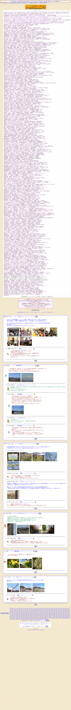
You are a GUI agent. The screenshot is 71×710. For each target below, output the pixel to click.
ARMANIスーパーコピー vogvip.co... (23, 13)
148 (63, 612)
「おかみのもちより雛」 (8, 110)
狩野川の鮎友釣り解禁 (8, 211)
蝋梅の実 (27, 266)
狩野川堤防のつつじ (7, 214)
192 (45, 614)
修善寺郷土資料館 (15, 170)
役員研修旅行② (38, 34)
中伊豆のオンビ (6, 175)
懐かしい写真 (19, 46)
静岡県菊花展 (18, 239)
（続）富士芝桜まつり (8, 151)
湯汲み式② (32, 101)
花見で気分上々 (12, 157)
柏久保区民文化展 (13, 130)
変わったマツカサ (37, 171)
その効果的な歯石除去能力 (51, 15)
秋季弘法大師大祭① (15, 195)
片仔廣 (19, 26)
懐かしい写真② (13, 46)
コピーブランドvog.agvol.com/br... (23, 21)
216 (40, 615)
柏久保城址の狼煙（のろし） (21, 124)
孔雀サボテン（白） (50, 206)
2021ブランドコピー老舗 (56, 19)
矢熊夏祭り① (22, 256)
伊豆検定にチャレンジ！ (32, 197)
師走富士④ (6, 177)
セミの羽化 (6, 91)
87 (49, 610)
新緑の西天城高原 (40, 153)
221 (51, 615)
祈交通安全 (36, 118)
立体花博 (29, 128)
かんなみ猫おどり (7, 144)
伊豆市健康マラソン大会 (16, 173)
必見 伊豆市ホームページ (36, 55)
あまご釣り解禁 (18, 280)
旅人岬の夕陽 (11, 275)
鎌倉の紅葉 (36, 74)
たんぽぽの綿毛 (13, 245)
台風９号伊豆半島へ (41, 250)
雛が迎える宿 (6, 65)
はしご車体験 (6, 236)
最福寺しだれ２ (33, 57)
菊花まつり (30, 78)
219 (47, 615)
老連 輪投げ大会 (15, 37)
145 (56, 612)
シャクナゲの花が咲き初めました (35, 279)
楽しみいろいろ (17, 192)
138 (40, 612)
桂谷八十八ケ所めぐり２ (36, 35)
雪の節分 (29, 228)
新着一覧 (50, 296)
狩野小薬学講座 (40, 77)
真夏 (10, 254)
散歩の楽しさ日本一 (15, 160)
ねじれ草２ (27, 261)
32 (68, 608)
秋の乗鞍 (9, 127)
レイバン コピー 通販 (7, 23)
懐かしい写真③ (6, 46)
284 (17, 619)
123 (65, 611)
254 (68, 617)
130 (21, 612)
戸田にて (38, 186)
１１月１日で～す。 (7, 37)
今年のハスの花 (16, 52)
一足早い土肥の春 (23, 170)
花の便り (38, 27)
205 (14, 615)
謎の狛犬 (44, 98)
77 (30, 610)
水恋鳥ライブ (6, 45)
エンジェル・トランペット (35, 191)
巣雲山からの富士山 (36, 268)
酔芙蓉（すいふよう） (8, 87)
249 (56, 617)
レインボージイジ (21, 384)
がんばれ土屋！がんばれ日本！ (14, 200)
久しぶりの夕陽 (12, 246)
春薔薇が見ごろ (32, 266)
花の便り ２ (30, 27)
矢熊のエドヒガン (7, 220)
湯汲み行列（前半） (21, 270)
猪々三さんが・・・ (27, 86)
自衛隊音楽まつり (28, 122)
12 (31, 608)
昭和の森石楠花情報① (31, 218)
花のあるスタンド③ (7, 256)
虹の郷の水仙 (24, 173)
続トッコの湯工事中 (7, 160)
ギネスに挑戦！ (40, 236)
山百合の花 (38, 140)
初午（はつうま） (27, 111)
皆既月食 (20, 30)
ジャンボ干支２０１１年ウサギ (9, 73)
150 (68, 612)
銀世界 (37, 110)
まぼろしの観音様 (7, 114)
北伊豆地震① (14, 254)
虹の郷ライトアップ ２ (8, 182)
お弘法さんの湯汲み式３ (16, 215)
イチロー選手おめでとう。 (8, 132)
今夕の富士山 (22, 249)
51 (42, 609)
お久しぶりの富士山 (28, 200)
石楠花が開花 (18, 107)
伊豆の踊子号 (27, 243)
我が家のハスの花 (32, 142)
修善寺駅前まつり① (35, 45)
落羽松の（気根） (34, 194)
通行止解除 (45, 201)
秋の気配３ (38, 192)
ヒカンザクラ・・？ (7, 164)
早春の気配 (33, 226)
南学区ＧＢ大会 (13, 191)
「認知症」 (26, 278)
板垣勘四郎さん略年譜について (25, 267)
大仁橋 (5, 178)
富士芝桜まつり (6, 152)
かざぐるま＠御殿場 (24, 127)
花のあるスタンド (37, 257)
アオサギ (40, 180)
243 (42, 617)
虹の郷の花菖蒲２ (32, 206)
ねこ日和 (5, 267)
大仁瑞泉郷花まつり (14, 101)
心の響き (24, 103)
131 (24, 612)
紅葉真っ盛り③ (35, 234)
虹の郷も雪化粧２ (7, 228)
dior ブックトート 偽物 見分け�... (10, 21)
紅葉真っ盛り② (6, 235)
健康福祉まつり (6, 247)
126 (12, 612)
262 (26, 618)
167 (47, 613)
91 (56, 610)
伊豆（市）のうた (15, 123)
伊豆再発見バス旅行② (41, 33)
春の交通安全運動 (41, 217)
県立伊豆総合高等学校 (23, 118)
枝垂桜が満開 (26, 161)
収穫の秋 (21, 37)
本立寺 (8, 121)
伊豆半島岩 (27, 26)
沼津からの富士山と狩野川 (39, 262)
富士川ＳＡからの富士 (31, 72)
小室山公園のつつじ (15, 213)
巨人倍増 (5, 25)
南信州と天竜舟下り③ (8, 149)
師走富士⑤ (15, 176)
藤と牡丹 (5, 56)
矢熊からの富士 (11, 229)
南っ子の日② (25, 76)
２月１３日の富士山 (19, 64)
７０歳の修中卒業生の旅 (33, 211)
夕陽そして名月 (34, 247)
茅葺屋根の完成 (11, 286)
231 (14, 617)
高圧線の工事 (6, 192)
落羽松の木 (23, 287)
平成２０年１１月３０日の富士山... (26, 181)
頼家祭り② (29, 91)
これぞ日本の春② (7, 219)
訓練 (32, 201)
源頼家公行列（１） (19, 258)
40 (22, 609)
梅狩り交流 (6, 52)
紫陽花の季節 (50, 146)
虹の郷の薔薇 (22, 266)
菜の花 (26, 165)
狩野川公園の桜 (36, 274)
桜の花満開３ (6, 157)
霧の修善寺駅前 (10, 134)
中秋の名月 (6, 41)
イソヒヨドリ (25, 160)
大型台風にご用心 (28, 259)
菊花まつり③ (6, 186)
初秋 (36, 133)
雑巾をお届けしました (18, 163)
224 (58, 615)
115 (47, 611)
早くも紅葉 (45, 38)
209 (24, 615)
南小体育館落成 (6, 85)
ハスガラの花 (41, 258)
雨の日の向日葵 (13, 139)
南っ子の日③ (14, 76)
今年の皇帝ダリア (23, 52)
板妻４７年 (43, 154)
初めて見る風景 (25, 136)
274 (54, 618)
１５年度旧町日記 (56, 1)
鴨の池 (17, 140)
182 (21, 614)
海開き (5, 145)
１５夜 (5, 129)
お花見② (9, 159)
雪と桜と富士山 (6, 105)
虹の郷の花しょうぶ (44, 263)
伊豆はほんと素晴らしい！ (31, 238)
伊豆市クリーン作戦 (11, 32)
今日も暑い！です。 (17, 196)
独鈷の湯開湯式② (7, 141)
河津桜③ (36, 109)
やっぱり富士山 (6, 77)
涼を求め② (45, 87)
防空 (16, 142)
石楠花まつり (37, 101)
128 (17, 612)
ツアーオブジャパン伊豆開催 (48, 210)
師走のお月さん (21, 71)
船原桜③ (18, 157)
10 (27, 608)
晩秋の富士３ (11, 241)
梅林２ (31, 113)
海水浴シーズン (26, 258)
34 (11, 609)
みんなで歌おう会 (7, 31)
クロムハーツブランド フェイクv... (30, 16)
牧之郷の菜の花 (12, 107)
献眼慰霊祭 (14, 188)
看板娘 (36, 139)
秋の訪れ (5, 84)
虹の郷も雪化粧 (24, 229)
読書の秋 (26, 132)
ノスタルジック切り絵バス (8, 100)
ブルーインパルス (7, 81)
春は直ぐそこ (11, 117)
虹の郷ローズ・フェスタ (8, 209)
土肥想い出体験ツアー (17, 250)
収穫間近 (13, 214)
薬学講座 (45, 143)
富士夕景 (9, 267)
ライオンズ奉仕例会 (31, 32)
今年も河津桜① (13, 224)
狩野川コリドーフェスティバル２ (16, 247)
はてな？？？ (24, 164)
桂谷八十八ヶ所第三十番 (21, 105)
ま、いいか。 (11, 29)
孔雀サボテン (46, 95)
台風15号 (5, 40)
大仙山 (26, 120)
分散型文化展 (39, 238)
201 (65, 614)
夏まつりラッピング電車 (37, 138)
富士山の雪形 (11, 158)
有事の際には (42, 215)
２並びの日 (16, 110)
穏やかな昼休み (21, 244)
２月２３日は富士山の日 (39, 112)
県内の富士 (45, 68)
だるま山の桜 (12, 103)
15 (36, 608)
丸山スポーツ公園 (37, 115)
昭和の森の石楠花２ (25, 152)
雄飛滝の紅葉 (28, 75)
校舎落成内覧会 (32, 117)
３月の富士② (12, 222)
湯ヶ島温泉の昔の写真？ (44, 106)
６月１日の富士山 (43, 264)
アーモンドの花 (35, 162)
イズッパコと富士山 (32, 230)
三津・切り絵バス (25, 88)
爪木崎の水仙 (6, 294)
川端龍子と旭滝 (19, 186)
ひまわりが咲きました (23, 206)
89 (52, 610)
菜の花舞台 (29, 103)
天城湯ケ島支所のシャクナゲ (21, 274)
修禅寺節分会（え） (7, 170)
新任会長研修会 (11, 48)
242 (40, 617)
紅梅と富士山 (11, 68)
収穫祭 (47, 182)
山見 (4, 181)
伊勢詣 (33, 114)
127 (14, 612)
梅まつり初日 (12, 65)
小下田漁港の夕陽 (7, 240)
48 (37, 609)
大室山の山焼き (39, 284)
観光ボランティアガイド (8, 210)
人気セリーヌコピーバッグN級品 (9, 19)
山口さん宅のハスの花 (14, 50)
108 (31, 611)
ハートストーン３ (19, 269)
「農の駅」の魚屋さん (36, 103)
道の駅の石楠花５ (15, 267)
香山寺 (5, 121)
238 (31, 617)
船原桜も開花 (24, 59)
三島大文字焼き (13, 136)
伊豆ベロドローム (12, 41)
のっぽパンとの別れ (14, 257)
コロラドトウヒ (44, 146)
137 (38, 612)
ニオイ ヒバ (6, 271)
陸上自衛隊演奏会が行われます (26, 41)
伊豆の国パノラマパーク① (23, 54)
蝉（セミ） (41, 92)
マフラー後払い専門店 (43, 12)
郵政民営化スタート (39, 246)
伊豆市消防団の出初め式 (40, 114)
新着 (24, 2)
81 (38, 610)
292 (35, 619)
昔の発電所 (23, 143)
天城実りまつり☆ (43, 31)
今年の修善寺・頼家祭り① (36, 91)
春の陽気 (11, 289)
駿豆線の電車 (30, 47)
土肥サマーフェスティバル (17, 87)
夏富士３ (21, 195)
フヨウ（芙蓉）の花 (7, 140)
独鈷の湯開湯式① (14, 141)
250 (58, 617)
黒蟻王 (5, 26)
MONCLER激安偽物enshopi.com (26, 22)
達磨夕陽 (33, 110)
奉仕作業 (5, 48)
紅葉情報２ (26, 236)
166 (45, 613)
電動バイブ (9, 26)
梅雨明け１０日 (36, 200)
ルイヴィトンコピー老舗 (21, 19)
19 (44, 608)
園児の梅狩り (16, 209)
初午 (16, 65)
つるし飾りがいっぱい (23, 227)
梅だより (5, 229)
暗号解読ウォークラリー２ (30, 130)
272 (49, 618)
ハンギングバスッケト (8, 242)
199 (61, 614)
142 (49, 612)
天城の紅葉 (38, 122)
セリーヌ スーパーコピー (41, 16)
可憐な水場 (37, 215)
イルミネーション (19, 178)
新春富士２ (18, 174)
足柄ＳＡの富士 (6, 71)
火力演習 (33, 86)
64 (66, 609)
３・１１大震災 (26, 57)
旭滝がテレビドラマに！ (42, 213)
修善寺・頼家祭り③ (18, 201)
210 (26, 615)
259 (19, 618)
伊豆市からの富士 (21, 154)
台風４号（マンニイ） (20, 259)
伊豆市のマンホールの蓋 (25, 202)
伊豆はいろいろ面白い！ (8, 237)
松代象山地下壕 (23, 34)
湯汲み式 (33, 270)
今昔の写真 (20, 86)
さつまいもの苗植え (32, 149)
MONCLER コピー (33, 17)
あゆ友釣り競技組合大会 (16, 197)
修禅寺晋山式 (16, 38)
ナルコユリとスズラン (36, 267)
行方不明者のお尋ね (30, 95)
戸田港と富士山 (17, 229)
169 (52, 613)
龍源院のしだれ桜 (35, 160)
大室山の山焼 (28, 107)
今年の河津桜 (27, 284)
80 (36, 610)
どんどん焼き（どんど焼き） (14, 116)
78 (32, 610)
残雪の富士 (6, 53)
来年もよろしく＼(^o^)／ (25, 29)
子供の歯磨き (31, 14)
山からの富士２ (25, 279)
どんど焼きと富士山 (36, 28)
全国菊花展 (41, 1)
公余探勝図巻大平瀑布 (27, 186)
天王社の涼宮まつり (14, 144)
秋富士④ (41, 123)
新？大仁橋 (36, 283)
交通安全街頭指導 (7, 42)
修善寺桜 (37, 156)
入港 (39, 237)
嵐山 (21, 160)
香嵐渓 (51, 75)
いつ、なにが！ (14, 216)
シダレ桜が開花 (24, 220)
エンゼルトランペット (33, 236)
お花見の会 (14, 159)
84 (43, 610)
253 (65, 617)
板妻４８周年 (28, 102)
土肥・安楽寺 (32, 80)
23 (51, 608)
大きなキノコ (24, 197)
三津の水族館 (37, 90)
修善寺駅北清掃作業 (27, 37)
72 (21, 610)
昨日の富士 (25, 115)
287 (24, 619)
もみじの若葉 (10, 57)
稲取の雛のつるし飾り (8, 284)
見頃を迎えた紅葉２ (49, 33)
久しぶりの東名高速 (40, 57)
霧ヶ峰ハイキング (35, 92)
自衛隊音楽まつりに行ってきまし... (49, 34)
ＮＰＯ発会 (43, 90)
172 (58, 613)
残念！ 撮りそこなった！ (40, 173)
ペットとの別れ (15, 244)
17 (40, 608)
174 (63, 613)
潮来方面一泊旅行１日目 (8, 266)
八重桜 (23, 215)
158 (26, 613)
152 (12, 613)
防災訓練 (5, 43)
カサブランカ (17, 260)
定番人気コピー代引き (65, 12)
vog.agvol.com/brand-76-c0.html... (49, 13)
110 (35, 611)
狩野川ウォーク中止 (35, 241)
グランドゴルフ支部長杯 (17, 49)
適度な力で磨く (42, 14)
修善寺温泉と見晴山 (39, 184)
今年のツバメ (6, 265)
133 (28, 612)
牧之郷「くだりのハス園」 (19, 48)
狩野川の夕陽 (21, 132)
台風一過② (35, 79)
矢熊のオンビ (37, 174)
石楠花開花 (29, 221)
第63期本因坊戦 (42, 203)
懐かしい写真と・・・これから (45, 45)
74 (25, 610)
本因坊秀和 (40, 292)
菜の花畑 (26, 230)
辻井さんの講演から (42, 54)
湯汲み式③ (27, 101)
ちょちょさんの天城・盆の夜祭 (23, 194)
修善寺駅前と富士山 (19, 73)
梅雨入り (41, 208)
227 (65, 615)
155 (19, 613)
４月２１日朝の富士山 (17, 102)
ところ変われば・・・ (46, 181)
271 (47, 618)
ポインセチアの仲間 (41, 194)
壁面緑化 (34, 150)
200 (63, 614)
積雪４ (37, 226)
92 (58, 610)
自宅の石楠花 (31, 155)
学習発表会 (23, 225)
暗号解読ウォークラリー (8, 131)
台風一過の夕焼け (17, 134)
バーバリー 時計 (28, 23)
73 (23, 610)
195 (52, 614)
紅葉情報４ (19, 235)
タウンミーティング (15, 90)
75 (27, 610)
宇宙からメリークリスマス (23, 74)
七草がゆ (22, 294)
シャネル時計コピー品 (17, 17)
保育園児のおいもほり (33, 127)
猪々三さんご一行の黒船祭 (13, 148)
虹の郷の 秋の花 (19, 129)
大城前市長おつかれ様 (42, 209)
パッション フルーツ (24, 289)
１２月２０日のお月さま (11, 72)
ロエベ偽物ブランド (7, 20)
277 (61, 618)
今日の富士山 (13, 124)
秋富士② (13, 127)
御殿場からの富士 (28, 246)
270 (45, 618)
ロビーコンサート (22, 141)
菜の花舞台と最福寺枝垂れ (8, 273)
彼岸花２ (14, 40)
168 (49, 613)
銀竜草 (9, 207)
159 (28, 613)
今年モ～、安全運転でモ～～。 (16, 175)
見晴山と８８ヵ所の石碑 (20, 184)
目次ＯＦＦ (44, 296)
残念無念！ (6, 218)
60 (59, 609)
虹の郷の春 (6, 156)
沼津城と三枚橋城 (44, 164)
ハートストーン (20, 278)
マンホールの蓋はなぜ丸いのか (9, 202)
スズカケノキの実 (43, 46)
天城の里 (37, 151)
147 (61, 612)
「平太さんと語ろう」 (19, 94)
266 (35, 618)
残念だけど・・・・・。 (16, 164)
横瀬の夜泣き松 (31, 195)
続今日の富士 (23, 237)
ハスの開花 (42, 200)
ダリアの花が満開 (35, 203)
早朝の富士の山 (20, 56)
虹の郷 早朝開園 (36, 205)
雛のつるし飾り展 (21, 176)
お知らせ (5, 154)
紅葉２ (26, 119)
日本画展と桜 (13, 62)
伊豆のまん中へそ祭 (7, 180)
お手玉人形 (38, 223)
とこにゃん (34, 66)
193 (47, 614)
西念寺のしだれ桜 (12, 161)
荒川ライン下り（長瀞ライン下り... (19, 98)
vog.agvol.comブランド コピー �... (62, 13)
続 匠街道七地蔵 (17, 290)
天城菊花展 (29, 36)
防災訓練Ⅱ (29, 193)
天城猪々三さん (6, 94)
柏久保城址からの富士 (8, 227)
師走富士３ (16, 118)
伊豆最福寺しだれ (31, 156)
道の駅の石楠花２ (13, 271)
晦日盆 (29, 199)
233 (19, 617)
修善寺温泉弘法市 (29, 290)
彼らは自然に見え (24, 14)
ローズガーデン (44, 150)
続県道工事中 (16, 210)
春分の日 (36, 161)
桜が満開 (25, 73)
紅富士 (17, 30)
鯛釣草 (18, 271)
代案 (47, 167)
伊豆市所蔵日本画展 (32, 108)
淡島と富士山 (20, 179)
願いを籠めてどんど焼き (45, 28)
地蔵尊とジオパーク (15, 55)
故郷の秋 (12, 133)
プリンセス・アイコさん (8, 217)
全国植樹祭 (46, 1)
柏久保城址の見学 (23, 38)
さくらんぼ (36, 54)
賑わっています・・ (32, 136)
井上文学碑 (11, 292)
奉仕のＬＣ (36, 239)
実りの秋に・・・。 (40, 137)
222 (54, 615)
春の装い (24, 166)
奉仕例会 (9, 123)
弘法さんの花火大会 (21, 135)
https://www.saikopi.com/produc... (20, 12)
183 (24, 614)
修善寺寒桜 (32, 109)
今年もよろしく (17, 29)
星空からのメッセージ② (38, 143)
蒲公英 (24, 102)
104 (22, 611)
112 (40, 611)
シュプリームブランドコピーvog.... (32, 19)
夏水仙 (5, 88)
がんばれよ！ (35, 271)
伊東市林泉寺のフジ (7, 213)
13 (32, 608)
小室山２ (31, 152)
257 (14, 618)
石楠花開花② (36, 106)
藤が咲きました (27, 99)
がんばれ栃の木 (32, 245)
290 (31, 619)
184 (26, 614)
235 (24, 617)
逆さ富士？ (28, 31)
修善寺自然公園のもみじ (31, 121)
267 (38, 618)
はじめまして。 (46, 211)
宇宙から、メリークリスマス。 (14, 177)
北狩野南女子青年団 (7, 55)
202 (68, 614)
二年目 (9, 84)
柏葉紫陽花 (37, 208)
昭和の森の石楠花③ (26, 216)
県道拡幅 (24, 223)
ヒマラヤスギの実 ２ (37, 259)
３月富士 (34, 163)
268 (40, 618)
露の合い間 (31, 51)
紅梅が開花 (12, 294)
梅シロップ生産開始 (16, 205)
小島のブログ (22, 24)
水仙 (4, 72)
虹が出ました (14, 128)
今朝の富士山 (12, 97)
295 (42, 619)
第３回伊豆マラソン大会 (15, 111)
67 (12, 610)
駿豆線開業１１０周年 (25, 204)
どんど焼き (6, 29)
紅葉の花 (17, 96)
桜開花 (19, 172)
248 (54, 617)
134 (31, 612)
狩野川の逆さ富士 (7, 67)
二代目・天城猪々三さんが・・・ (23, 109)
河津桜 (21, 111)
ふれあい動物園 (44, 279)
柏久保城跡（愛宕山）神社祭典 (28, 158)
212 (30, 615)
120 (58, 611)
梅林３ (38, 108)
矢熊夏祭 (19, 45)
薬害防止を (33, 189)
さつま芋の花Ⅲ (23, 241)
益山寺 (15, 179)
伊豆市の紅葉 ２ (32, 30)
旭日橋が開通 (10, 60)
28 (60, 608)
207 (19, 615)
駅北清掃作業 (22, 50)
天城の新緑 (39, 150)
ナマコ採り (24, 293)
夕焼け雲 (5, 70)
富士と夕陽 (41, 280)
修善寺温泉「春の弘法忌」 (30, 154)
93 (60, 610)
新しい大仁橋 (42, 269)
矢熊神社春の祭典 (12, 218)
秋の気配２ (6, 193)
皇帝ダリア (21, 35)
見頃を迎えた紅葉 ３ (23, 33)
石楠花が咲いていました (19, 165)
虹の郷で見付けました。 (25, 192)
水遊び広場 (6, 200)
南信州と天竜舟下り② (46, 149)
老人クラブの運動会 (26, 129)
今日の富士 (39, 67)
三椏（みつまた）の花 (18, 166)
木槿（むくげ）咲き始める (18, 261)
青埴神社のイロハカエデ (34, 178)
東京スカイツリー (18, 69)
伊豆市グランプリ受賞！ (36, 221)
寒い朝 (33, 286)
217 (42, 615)
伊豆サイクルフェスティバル (21, 265)
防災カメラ (12, 155)
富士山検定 (41, 129)
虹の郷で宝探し (27, 131)
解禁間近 (10, 98)
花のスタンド (6, 142)
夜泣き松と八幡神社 (23, 27)
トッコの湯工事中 (11, 174)
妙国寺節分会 (27, 112)
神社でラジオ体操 (35, 199)
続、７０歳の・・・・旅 (23, 211)
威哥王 (9, 25)
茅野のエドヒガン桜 (33, 217)
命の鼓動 (10, 52)
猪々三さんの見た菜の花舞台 (37, 102)
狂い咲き (23, 245)
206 (17, 615)
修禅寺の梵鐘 (18, 66)
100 (12, 611)
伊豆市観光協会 (13, 2)
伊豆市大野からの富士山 (40, 224)
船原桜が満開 (40, 58)
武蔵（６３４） (6, 111)
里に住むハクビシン (26, 247)
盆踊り (26, 199)
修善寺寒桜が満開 (39, 278)
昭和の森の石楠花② (40, 99)
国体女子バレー (50, 1)
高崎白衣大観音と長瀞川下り (32, 98)
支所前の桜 (6, 275)
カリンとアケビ (29, 240)
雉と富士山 (22, 151)
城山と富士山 (31, 73)
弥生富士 (5, 108)
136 (35, 612)
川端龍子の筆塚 (12, 186)
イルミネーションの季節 (49, 72)
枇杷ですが (30, 264)
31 (66, 608)
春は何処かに (34, 225)
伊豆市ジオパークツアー (8, 38)
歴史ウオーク (18, 152)
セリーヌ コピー (15, 20)
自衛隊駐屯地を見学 (41, 261)
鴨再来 (33, 128)
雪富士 (45, 184)
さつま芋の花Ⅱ (6, 245)
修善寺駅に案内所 (20, 77)
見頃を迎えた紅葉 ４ (14, 33)
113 (42, 611)
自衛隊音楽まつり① (7, 76)
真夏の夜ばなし (38, 44)
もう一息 (12, 220)
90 (54, 610)
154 (17, 613)
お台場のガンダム (7, 133)
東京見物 (27, 113)
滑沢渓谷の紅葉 (13, 77)
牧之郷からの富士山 (22, 133)
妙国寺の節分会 (28, 286)
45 (31, 609)
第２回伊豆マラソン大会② (24, 167)
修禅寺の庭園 (39, 121)
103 (19, 611)
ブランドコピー (6, 17)
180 (17, 614)
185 (28, 614)
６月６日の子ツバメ (23, 264)
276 (58, 618)
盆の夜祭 (13, 198)
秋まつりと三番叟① (35, 185)
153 (14, 613)
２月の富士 (36, 227)
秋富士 (23, 130)
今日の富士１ (6, 238)
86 (47, 610)
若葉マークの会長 (43, 56)
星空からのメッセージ (32, 145)
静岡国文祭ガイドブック (41, 141)
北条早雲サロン (6, 124)
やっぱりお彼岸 (6, 248)
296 (45, 619)
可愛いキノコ (30, 257)
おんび (5, 232)
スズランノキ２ (29, 144)
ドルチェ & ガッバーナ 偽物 (14, 24)
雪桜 (11, 105)
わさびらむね (25, 254)
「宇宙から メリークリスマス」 (17, 121)
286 (21, 619)
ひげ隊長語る (6, 107)
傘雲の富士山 (24, 47)
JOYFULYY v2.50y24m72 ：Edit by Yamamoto (35, 629)
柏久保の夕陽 (6, 92)
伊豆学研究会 (11, 193)
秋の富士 (40, 248)
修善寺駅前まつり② (13, 45)
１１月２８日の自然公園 (20, 75)
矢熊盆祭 (21, 199)
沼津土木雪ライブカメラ (32, 64)
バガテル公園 (23, 97)
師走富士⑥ (6, 176)
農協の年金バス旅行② (26, 189)
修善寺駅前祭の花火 (7, 90)
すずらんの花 (33, 99)
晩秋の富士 (6, 241)
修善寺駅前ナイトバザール (8, 234)
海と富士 (24, 171)
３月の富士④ (18, 221)
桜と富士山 (13, 219)
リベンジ (5, 172)
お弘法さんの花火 (40, 253)
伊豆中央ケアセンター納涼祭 (9, 137)
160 (31, 613)
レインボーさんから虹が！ (37, 63)
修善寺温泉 (31, 81)
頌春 (7, 117)
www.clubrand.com (53, 21)
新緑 (24, 100)
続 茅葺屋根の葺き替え (24, 288)
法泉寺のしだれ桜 (34, 60)
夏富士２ (11, 196)
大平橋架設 (23, 231)
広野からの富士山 (17, 237)
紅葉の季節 (29, 241)
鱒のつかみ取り (6, 44)
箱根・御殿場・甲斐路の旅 (18, 80)
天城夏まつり (31, 254)
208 (21, 615)
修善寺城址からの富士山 (27, 46)
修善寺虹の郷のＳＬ (34, 29)
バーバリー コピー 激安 (8, 22)
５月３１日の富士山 (12, 53)
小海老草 (5, 261)
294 (40, 619)
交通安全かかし (41, 247)
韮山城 (25, 121)
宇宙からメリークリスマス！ (36, 71)
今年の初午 (38, 285)
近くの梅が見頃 (16, 288)
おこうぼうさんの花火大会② (24, 43)
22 (49, 608)
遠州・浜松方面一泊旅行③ (21, 182)
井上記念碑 (6, 292)
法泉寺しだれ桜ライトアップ (39, 105)
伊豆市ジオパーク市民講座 (13, 43)
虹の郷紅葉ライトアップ (36, 75)
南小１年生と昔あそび (19, 68)
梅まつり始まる (32, 281)
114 (45, 611)
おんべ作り (30, 175)
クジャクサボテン (15, 264)
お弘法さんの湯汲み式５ (37, 214)
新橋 (37, 100)
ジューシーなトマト (36, 204)
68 (14, 610)
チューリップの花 (7, 216)
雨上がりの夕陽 (6, 282)
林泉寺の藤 (43, 268)
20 (45, 608)
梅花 (35, 165)
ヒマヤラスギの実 (35, 287)
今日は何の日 (18, 225)
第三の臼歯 (36, 14)
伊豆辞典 (22, 177)
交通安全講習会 (6, 35)
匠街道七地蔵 (21, 291)
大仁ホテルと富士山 (34, 280)
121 (61, 611)
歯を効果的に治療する (23, 15)
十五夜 (32, 40)
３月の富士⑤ (12, 221)
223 (56, 615)
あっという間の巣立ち (23, 210)
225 (61, 615)
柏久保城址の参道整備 (32, 141)
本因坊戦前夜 (33, 202)
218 (44, 615)
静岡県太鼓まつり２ (17, 63)
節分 (23, 286)
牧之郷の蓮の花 (39, 142)
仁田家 (19, 120)
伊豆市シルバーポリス (8, 49)
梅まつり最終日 (6, 165)
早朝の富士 (18, 32)
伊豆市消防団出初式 (22, 28)
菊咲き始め (31, 239)
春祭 (21, 158)
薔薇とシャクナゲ (32, 278)
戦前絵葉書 (32, 94)
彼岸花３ (38, 130)
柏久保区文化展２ (34, 129)
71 (19, 610)
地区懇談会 (11, 166)
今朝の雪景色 (6, 28)
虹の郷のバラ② (22, 96)
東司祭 (5, 134)
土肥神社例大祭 (41, 244)
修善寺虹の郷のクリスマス (30, 177)
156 (21, 613)
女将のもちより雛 (24, 283)
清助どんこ (17, 85)
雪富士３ (25, 179)
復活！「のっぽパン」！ (41, 187)
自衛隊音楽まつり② (45, 75)
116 (49, 611)
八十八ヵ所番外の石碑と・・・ (9, 184)
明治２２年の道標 (29, 159)
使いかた (27, 2)
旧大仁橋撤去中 (19, 214)
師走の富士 (30, 234)
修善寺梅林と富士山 (10, 66)
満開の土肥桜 (19, 171)
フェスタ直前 (15, 211)
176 (68, 613)
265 (33, 618)
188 (35, 614)
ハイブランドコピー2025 (8, 14)
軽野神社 (32, 262)
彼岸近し (11, 192)
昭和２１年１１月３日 (38, 166)
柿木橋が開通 (6, 196)
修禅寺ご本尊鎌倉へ (27, 35)
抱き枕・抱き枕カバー (34, 21)
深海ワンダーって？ (7, 146)
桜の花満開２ (23, 157)
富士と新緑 (18, 153)
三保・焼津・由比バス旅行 (24, 262)
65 (68, 609)
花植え (35, 209)
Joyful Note (35, 628)
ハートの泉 (6, 278)
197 (56, 614)
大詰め (41, 252)
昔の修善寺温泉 (25, 49)
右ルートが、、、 (15, 84)
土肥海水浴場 (12, 89)
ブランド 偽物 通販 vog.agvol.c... (45, 19)
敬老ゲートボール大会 (26, 40)
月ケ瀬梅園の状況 (7, 291)
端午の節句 (34, 107)
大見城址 (25, 65)
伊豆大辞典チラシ (14, 1)
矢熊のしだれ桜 (18, 59)
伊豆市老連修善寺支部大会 (44, 53)
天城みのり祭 (15, 74)
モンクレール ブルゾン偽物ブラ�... (54, 12)
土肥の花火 (35, 87)
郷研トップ (7, 2)
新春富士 (38, 116)
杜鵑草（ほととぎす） (34, 244)
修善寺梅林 (18, 114)
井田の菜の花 (30, 115)
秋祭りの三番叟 (6, 239)
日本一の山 (31, 119)
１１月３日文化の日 (22, 36)
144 (54, 612)
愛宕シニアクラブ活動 (21, 31)
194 (49, 614)
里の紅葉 (33, 183)
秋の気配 (26, 195)
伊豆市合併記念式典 (26, 1)
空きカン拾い (34, 36)
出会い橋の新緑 (12, 269)
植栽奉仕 (30, 54)
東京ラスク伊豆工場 (41, 37)
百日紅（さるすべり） (32, 253)
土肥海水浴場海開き (45, 49)
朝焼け (25, 84)
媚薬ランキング (25, 25)
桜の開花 (23, 290)
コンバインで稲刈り (7, 188)
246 (49, 617)
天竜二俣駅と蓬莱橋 (38, 96)
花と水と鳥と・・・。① (24, 208)
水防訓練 (5, 207)
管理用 (44, 2)
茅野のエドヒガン (31, 273)
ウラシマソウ (39, 270)
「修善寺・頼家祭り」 (10, 93)
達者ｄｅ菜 (18, 127)
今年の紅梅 (27, 232)
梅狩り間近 (6, 148)
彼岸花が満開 (19, 191)
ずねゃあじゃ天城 (17, 234)
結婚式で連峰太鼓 (15, 146)
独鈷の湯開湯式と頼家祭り (23, 142)
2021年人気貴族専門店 (66, 19)
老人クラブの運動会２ (11, 129)
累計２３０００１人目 (35, 31)
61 (61, 609)
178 (12, 614)
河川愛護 (22, 200)
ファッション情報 (25, 17)
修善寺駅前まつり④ (31, 44)
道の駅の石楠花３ (27, 269)
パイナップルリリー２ (16, 143)
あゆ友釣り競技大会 (28, 137)
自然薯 (26, 145)
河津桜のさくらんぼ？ (24, 213)
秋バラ (24, 188)
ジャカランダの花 (7, 101)
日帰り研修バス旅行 (38, 50)
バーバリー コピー (29, 20)
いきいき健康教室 (28, 249)
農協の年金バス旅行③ (17, 189)
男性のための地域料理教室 (25, 285)
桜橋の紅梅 (32, 288)
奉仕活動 (5, 54)
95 (63, 610)
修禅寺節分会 (20, 65)
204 (12, 615)
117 (51, 611)
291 (33, 619)
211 (28, 615)
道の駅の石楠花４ (18, 268)
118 (54, 611)
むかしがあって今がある (29, 106)
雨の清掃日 (15, 242)
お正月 (14, 70)
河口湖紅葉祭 (30, 124)
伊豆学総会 (6, 171)
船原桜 (12, 106)
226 (63, 615)
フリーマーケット (24, 239)
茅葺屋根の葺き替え (7, 293)
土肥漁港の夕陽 (42, 167)
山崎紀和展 (9, 173)
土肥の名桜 (6, 286)
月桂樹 (42, 285)
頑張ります (41, 293)
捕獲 (35, 134)
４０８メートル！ (31, 90)
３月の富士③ (6, 222)
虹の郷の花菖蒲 (14, 207)
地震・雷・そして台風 (41, 136)
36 (15, 609)
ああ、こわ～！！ (18, 193)
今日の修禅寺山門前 (34, 258)
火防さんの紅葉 (24, 32)
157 (24, 613)
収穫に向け (28, 135)
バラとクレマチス (16, 151)
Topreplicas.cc (31, 15)
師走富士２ (30, 118)
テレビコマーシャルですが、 (25, 146)
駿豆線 (12, 204)
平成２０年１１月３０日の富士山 (12, 181)
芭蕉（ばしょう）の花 (8, 74)
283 (14, 619)
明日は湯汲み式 (6, 155)
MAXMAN (31, 25)
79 (34, 610)
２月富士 (13, 112)
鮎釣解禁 (52, 53)
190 (40, 614)
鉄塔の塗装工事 (6, 109)
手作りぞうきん (13, 109)
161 (33, 613)
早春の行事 (18, 287)
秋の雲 (12, 81)
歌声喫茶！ (19, 40)
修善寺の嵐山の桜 (19, 103)
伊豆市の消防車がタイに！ (26, 114)
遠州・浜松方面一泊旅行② (31, 182)
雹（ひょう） (18, 220)
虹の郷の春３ (25, 155)
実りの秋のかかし (14, 44)
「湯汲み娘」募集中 (12, 278)
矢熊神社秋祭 (6, 189)
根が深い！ (29, 52)
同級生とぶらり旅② (7, 51)
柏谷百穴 (22, 120)
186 (31, 614)
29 (62, 608)
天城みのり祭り (6, 33)
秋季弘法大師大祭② (7, 195)
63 (65, 609)
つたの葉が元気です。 (24, 51)
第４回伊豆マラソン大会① (27, 63)
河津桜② (41, 109)
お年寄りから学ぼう (21, 240)
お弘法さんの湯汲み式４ (47, 214)
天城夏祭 (19, 88)
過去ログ (20, 2)
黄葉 (13, 78)
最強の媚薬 (31, 24)
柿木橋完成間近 (47, 202)
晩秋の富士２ (17, 241)
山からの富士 (18, 281)
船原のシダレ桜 (24, 219)
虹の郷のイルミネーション (21, 72)
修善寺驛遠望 (14, 194)
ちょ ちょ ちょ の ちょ (9, 201)
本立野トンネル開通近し (32, 220)
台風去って (13, 259)
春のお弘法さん (28, 270)
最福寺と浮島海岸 (35, 272)
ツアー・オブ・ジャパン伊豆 (18, 149)
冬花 (24, 183)
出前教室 (34, 240)
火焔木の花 (18, 231)
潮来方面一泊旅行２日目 (32, 265)
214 (35, 615)
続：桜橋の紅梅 (28, 287)
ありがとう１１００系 (32, 33)
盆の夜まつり (9, 88)
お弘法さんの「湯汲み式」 (18, 217)
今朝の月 (12, 30)
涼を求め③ (40, 87)
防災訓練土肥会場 (14, 251)
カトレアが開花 (44, 257)
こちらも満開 (36, 219)
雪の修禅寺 (13, 228)
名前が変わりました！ (26, 58)
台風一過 (5, 80)
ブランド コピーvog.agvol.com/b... (39, 20)
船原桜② (19, 159)
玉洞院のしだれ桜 (17, 60)
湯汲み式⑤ (33, 100)
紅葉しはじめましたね (31, 34)
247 (52, 617)
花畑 (46, 265)
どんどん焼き (29, 28)
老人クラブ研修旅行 (14, 35)
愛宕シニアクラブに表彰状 (28, 56)
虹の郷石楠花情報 (34, 216)
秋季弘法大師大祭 (34, 135)
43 (28, 609)
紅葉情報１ (23, 238)
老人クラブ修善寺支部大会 (35, 146)
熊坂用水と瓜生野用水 (22, 128)
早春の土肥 (29, 231)
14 (34, 608)
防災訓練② (55, 42)
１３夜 (5, 243)
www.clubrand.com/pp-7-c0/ (59, 22)
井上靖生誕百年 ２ (14, 291)
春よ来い (41, 227)
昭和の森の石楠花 (48, 99)
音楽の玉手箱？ (31, 59)
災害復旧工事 (38, 222)
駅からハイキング (34, 93)
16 (38, 608)
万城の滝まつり (18, 137)
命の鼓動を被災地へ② (37, 49)
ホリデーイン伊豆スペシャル (33, 123)
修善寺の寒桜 (37, 289)
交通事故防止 (42, 272)
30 (64, 608)
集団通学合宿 (34, 37)
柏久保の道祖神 (6, 191)
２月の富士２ (15, 227)
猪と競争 (29, 272)
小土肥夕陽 (42, 131)
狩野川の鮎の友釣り (30, 133)
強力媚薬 (36, 24)
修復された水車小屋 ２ (18, 273)
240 (35, 617)
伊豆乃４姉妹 (52, 43)
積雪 (39, 64)
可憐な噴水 (20, 216)
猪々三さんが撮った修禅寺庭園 (9, 75)
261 (24, 618)
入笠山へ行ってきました (29, 50)
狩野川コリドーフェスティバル (21, 248)
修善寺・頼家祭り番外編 (8, 47)
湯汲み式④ (21, 101)
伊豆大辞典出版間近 (30, 96)
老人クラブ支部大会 (43, 205)
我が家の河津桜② (19, 223)
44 (29, 609)
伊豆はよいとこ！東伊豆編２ (15, 238)
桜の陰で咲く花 (29, 274)
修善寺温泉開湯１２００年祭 (9, 268)
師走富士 (5, 32)
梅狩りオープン (15, 208)
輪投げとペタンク (17, 131)
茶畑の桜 (5, 60)
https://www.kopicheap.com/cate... (40, 15)
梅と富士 (12, 281)
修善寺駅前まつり (23, 90)
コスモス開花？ (6, 260)
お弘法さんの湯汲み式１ (29, 215)
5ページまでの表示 (36, 296)
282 (12, 619)
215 (37, 615)
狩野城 (35, 137)
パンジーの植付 (42, 234)
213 (33, 615)
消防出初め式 (6, 69)
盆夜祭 (23, 137)
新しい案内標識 (37, 164)
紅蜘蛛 (27, 24)
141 (47, 612)
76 (28, 610)
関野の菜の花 (6, 223)
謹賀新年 (22, 70)
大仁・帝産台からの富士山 (8, 226)
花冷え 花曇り (6, 106)
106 (26, 611)
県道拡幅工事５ (6, 280)
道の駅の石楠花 (24, 272)
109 (33, 611)
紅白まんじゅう (17, 272)
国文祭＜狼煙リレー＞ (35, 131)
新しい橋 (5, 197)
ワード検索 (40, 2)
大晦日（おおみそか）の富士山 (30, 70)
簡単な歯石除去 (6, 15)
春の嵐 (23, 107)
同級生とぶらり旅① (15, 51)
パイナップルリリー (13, 92)
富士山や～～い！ (40, 202)
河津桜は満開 (22, 282)
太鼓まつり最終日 (35, 62)
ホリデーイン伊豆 (51, 184)
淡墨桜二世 (32, 161)
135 (33, 612)
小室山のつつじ (6, 153)
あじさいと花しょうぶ (8, 206)
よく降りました (37, 51)
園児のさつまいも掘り (30, 188)
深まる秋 (27, 244)
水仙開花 (18, 70)
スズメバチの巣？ (26, 148)
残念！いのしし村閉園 (8, 185)
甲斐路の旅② (10, 80)
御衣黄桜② (38, 154)
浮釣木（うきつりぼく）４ (8, 290)
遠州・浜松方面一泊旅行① (17, 183)
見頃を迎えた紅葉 (16, 34)
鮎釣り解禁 (6, 98)
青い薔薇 (5, 283)
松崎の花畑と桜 (23, 218)
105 (24, 611)
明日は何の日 (27, 282)
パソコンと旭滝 (6, 231)
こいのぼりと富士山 (46, 55)
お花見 (41, 274)
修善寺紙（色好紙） (18, 108)
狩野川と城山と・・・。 (24, 209)
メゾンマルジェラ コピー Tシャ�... (16, 16)
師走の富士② (24, 234)
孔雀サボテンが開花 (21, 207)
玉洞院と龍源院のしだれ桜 (18, 106)
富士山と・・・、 (44, 115)
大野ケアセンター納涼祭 (22, 44)
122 (63, 611)
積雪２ (35, 27)
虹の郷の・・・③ (11, 96)
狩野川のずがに (38, 188)
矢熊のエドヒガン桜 (47, 58)
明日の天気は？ (17, 93)
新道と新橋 (28, 100)
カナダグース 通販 (35, 23)
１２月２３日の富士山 (46, 71)
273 (52, 618)
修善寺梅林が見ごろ (19, 112)
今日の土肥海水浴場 (28, 256)
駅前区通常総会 (38, 158)
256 (12, 618)
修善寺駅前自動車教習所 (12, 135)
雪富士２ (5, 183)
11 (29, 608)
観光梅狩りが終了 (24, 205)
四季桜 (27, 245)
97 (67, 610)
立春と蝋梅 (6, 287)
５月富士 (39, 98)
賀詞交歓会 (24, 69)
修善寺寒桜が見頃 (7, 167)
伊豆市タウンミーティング (22, 92)
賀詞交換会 (6, 116)
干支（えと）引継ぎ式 (40, 72)
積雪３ (33, 228)
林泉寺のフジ (13, 153)
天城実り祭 (10, 120)
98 (69, 610)
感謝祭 (8, 178)
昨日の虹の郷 (25, 163)
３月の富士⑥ (6, 221)
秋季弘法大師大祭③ (14, 252)
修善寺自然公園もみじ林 (16, 180)
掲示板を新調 (6, 295)
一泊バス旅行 (16, 266)
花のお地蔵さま (6, 252)
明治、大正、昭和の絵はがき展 (27, 42)
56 (52, 609)
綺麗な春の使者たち (30, 223)
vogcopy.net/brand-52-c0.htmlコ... (36, 13)
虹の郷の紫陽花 (6, 50)
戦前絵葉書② (26, 94)
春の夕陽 (17, 222)
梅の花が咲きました (14, 71)
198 (58, 614)
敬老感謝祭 (18, 41)
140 (45, 612)
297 (47, 619)
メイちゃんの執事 (40, 163)
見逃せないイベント (7, 112)
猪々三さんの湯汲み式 (18, 100)
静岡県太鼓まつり (12, 64)
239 (33, 617)
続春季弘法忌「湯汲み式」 (26, 153)
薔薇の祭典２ (33, 148)
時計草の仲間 (33, 207)
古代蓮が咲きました (7, 143)
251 (61, 617)
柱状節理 (40, 74)
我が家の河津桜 (42, 62)
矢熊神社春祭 (6, 59)
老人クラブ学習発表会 (8, 27)
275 (56, 618)
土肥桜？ (12, 67)
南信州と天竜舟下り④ (40, 148)
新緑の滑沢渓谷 (23, 271)
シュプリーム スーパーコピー (44, 21)
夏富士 (26, 48)
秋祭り (12, 36)
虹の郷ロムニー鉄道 (33, 250)
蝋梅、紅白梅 (22, 284)
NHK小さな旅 (42, 124)
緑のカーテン (31, 48)
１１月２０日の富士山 (19, 236)
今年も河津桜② (6, 224)
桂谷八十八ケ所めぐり (46, 35)
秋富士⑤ (5, 123)
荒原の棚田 (30, 210)
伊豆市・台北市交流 (34, 1)
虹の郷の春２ (37, 155)
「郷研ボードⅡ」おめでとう (30, 294)
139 (42, 612)
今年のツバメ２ (35, 264)
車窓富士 (33, 122)
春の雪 (14, 105)
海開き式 (12, 94)
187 (33, 614)
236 (26, 617)
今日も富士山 (24, 224)
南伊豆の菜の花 (34, 282)
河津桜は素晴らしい (25, 281)
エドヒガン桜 (24, 275)
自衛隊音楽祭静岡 (7, 257)
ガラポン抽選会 (15, 119)
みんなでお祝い (30, 166)
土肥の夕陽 (31, 132)
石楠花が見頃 (36, 56)
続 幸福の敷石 (11, 287)
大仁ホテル (15, 86)
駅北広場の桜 (12, 59)
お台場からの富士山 (7, 230)
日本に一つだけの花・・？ (40, 273)
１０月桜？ (17, 81)
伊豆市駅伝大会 (15, 27)
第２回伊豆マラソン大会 (34, 167)
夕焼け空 (23, 91)
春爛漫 (9, 113)
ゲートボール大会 (37, 132)
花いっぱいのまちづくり (40, 266)
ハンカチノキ (10, 261)
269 (42, 618)
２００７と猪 (35, 293)
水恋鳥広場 (36, 47)
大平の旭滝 (24, 193)
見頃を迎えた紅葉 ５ (40, 32)
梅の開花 (5, 174)
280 (68, 618)
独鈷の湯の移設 (20, 185)
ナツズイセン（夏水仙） (26, 45)
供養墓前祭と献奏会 (32, 213)
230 (12, 617)
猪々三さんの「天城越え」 (26, 150)
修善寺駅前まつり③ (46, 44)
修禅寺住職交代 (35, 144)
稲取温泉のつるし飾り (8, 95)
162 (35, 613)
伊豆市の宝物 (30, 179)
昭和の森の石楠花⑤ (50, 213)
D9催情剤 (19, 25)
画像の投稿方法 (33, 2)
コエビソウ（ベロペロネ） (40, 206)
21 (47, 608)
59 (57, 609)
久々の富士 (30, 263)
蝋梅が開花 (38, 294)
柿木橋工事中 (31, 208)
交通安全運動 (17, 158)
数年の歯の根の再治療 (14, 15)
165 (42, 613)
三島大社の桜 (30, 219)
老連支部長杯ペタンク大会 (16, 42)
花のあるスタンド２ (23, 257)
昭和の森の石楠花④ (7, 215)
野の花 (11, 288)
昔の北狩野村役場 (32, 88)
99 (10, 611)
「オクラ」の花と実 (26, 251)
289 (28, 619)
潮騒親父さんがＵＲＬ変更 (47, 42)
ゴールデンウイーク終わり (30, 151)
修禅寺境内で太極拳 (7, 244)
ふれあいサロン (41, 118)
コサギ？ (28, 207)
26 (56, 608)
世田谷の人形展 (6, 162)
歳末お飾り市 (27, 71)
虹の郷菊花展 (36, 124)
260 (21, 618)
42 (26, 609)
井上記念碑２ (6, 289)
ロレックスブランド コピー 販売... (64, 16)
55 (50, 609)
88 (51, 610)
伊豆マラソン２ (28, 110)
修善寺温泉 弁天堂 (34, 111)
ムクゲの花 (18, 202)
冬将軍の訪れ (25, 30)
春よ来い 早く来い (41, 60)
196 (54, 614)
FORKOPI (5, 13)
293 (38, 619)
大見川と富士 (6, 279)
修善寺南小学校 (11, 108)
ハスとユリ (19, 91)
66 (10, 610)
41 (24, 609)
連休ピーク (43, 267)
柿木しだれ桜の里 (30, 105)
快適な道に (19, 224)
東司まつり (35, 85)
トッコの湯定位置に (30, 157)
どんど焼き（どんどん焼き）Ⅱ (19, 292)
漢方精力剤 (42, 23)
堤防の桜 (36, 59)
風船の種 (29, 248)
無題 (11, 17)
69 (15, 610)
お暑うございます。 (12, 91)
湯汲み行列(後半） (13, 270)
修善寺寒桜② (25, 108)
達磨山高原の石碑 (24, 66)
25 (55, 608)
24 (53, 608)
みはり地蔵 (39, 149)
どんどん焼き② (6, 115)
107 (29, 611)
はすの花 (28, 93)
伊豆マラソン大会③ (14, 167)
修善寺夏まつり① (15, 256)
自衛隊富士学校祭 (38, 48)
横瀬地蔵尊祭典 (6, 136)
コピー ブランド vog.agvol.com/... (43, 17)
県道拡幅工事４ (15, 284)
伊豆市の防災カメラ (45, 43)
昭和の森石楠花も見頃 (12, 56)
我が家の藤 (22, 55)
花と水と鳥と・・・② (8, 208)
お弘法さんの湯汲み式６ (27, 214)
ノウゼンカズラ (22, 144)
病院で (27, 176)
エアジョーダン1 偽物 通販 (52, 16)
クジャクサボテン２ (36, 263)
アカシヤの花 (38, 281)
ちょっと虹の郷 (15, 230)
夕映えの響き (10, 249)
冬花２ (34, 181)
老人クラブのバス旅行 (39, 95)
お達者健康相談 (38, 38)
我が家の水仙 (29, 293)
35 (13, 609)
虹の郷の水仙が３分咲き (16, 293)
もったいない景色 (26, 226)
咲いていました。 (31, 173)
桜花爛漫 (23, 159)
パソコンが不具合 (7, 30)
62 (63, 609)
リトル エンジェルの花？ (30, 184)
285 (19, 619)
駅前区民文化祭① (7, 62)
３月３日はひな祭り (25, 280)
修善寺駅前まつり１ (15, 199)
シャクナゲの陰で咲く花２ (8, 272)
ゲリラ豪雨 (24, 95)
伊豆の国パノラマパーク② (13, 54)
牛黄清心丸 (14, 26)
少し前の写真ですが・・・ (48, 102)
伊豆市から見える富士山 (43, 162)
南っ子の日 (9, 78)
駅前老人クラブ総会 (23, 156)
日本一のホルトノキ (36, 229)
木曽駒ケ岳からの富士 (8, 253)
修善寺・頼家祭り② (22, 140)
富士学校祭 (23, 93)
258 (17, 618)
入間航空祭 (16, 36)
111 (38, 611)
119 (56, 611)
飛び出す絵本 (6, 269)
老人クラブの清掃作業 (24, 81)
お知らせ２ (34, 153)
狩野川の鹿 (43, 51)
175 (65, 613)
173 (61, 613)
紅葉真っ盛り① (13, 235)
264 (31, 618)
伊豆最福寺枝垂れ (7, 58)
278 (63, 618)
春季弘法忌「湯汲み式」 (12, 154)
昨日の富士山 (29, 237)
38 (18, 609)
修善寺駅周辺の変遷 (19, 99)
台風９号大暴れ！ (25, 250)
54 (48, 609)
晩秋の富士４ (39, 240)
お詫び (5, 66)
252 (63, 617)
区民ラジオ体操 (35, 198)
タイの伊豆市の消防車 (14, 28)
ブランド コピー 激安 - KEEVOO (18, 23)
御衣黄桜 (5, 57)
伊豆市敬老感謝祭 (9, 250)
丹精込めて (40, 211)
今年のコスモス (47, 247)
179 (14, 614)
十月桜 (24, 191)
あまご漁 (12, 165)
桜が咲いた (13, 114)
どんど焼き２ (35, 69)
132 (26, 612)
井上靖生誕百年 (35, 248)
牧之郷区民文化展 (7, 79)
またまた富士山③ (34, 180)
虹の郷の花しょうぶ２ (8, 263)
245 (47, 617)
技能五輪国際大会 (37, 256)
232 (17, 617)
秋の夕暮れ (22, 243)
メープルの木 (23, 260)
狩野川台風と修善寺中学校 (8, 163)
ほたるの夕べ (6, 97)
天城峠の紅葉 (27, 77)
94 (62, 610)
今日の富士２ (35, 237)
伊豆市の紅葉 (13, 31)
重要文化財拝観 (6, 36)
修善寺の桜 (6, 64)
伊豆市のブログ (40, 145)
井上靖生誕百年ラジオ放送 (27, 268)
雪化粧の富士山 (33, 77)
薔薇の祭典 (26, 149)
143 (52, 612)
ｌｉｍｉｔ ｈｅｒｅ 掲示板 (45, 151)
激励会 (30, 163)
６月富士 (5, 96)
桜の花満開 (37, 157)
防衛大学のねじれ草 (33, 261)
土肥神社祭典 (36, 81)
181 (19, 614)
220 (49, 615)
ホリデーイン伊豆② (23, 123)
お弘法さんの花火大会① (27, 87)
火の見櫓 (5, 187)
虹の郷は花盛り (16, 156)
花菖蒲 (21, 148)
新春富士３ (9, 232)
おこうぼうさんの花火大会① (35, 43)
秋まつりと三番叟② (27, 185)
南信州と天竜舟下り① (8, 150)
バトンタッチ (33, 116)
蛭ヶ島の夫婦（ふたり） (41, 235)
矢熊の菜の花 (12, 223)
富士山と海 (33, 284)
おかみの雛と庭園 (46, 63)
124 (68, 611)
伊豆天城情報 (20, 1)
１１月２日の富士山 (23, 79)
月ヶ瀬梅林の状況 (10, 63)
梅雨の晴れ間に (6, 139)
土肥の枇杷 (37, 97)
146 (58, 612)
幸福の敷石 (37, 288)
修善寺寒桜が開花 (7, 281)
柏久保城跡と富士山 (30, 170)
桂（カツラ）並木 (7, 251)
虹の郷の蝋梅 (31, 289)
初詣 (4, 117)
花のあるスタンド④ (34, 251)
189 (38, 614)
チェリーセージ (14, 240)
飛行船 (27, 117)
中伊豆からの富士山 (46, 170)
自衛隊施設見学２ (30, 260)
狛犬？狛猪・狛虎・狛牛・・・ (9, 99)
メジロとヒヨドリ (20, 62)
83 (41, 610)
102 (17, 611)
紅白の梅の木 (30, 283)
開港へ (26, 187)
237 (28, 617)
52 (44, 609)
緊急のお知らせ (42, 251)
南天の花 (30, 205)
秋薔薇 (22, 131)
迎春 (22, 232)
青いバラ (32, 139)
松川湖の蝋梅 (33, 67)
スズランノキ (42, 144)
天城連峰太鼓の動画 (7, 119)
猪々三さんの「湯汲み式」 (38, 152)
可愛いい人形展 (25, 235)
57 (53, 609)
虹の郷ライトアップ (41, 182)
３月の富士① (22, 222)
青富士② (19, 254)
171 (56, 613)
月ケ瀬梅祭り (17, 283)
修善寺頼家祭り (22, 203)
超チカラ (9, 183)
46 (33, 609)
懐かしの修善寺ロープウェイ (36, 68)
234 (21, 617)
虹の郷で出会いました (37, 210)
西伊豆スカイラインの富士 (22, 263)
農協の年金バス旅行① (40, 189)
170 (54, 613)
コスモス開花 (28, 203)
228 (68, 615)
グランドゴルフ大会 (46, 238)
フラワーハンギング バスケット (18, 187)
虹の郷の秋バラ (29, 242)
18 (42, 608)
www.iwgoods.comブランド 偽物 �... (39, 22)
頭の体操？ (36, 260)
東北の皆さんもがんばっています (23, 53)
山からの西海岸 (18, 279)
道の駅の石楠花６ (41, 265)
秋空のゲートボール (10, 243)
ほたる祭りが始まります (34, 53)
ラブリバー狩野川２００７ (43, 242)
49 (39, 609)
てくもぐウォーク (15, 203)
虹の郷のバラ (34, 52)
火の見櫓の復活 (24, 134)
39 (20, 609)
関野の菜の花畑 (17, 289)
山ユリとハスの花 (36, 46)
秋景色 (5, 78)
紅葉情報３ (12, 236)
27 (58, 608)
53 (46, 609)
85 (45, 610)
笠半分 (30, 66)
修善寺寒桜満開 (30, 164)
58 (55, 609)
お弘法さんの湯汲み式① (8, 102)
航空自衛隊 (13, 178)
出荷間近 (18, 198)
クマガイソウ (6, 270)
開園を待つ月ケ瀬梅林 (18, 226)
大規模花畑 (6, 158)
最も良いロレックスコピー (8, 12)
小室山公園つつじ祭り (35, 269)
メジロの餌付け (11, 283)
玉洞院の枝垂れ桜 (18, 275)
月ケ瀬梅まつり (6, 225)
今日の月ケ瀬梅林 (31, 224)
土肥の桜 (9, 172)
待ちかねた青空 (40, 41)
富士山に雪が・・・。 (35, 243)
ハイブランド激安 (17, 14)
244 (45, 617)
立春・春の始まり (19, 228)
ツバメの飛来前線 (19, 161)
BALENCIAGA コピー (12, 13)
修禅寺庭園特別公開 (18, 78)
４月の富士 (18, 219)
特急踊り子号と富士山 (43, 47)
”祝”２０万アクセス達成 (30, 222)
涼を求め (14, 88)
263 (28, 618)
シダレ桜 (29, 275)
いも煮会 (25, 78)
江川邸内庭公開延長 (32, 235)
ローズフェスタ (12, 265)
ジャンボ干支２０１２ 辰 (44, 29)
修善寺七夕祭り (6, 204)
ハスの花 (12, 260)
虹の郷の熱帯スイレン (22, 242)
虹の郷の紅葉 (39, 181)
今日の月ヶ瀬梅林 (28, 62)
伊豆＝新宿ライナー (7, 203)
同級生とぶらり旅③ (46, 50)
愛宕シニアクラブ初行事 (18, 57)
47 (35, 609)
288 (26, 619)
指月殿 (5, 258)
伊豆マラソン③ (21, 110)
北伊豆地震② (6, 254)
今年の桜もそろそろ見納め (16, 58)
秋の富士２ (12, 248)
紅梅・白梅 (33, 285)
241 (38, 617)
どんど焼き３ (29, 69)
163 (38, 613)
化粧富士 (30, 76)
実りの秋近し (34, 196)
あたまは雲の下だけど (31, 38)
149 (65, 612)
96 (65, 610)
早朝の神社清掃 (28, 55)
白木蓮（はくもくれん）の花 (26, 162)
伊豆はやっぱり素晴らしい (18, 122)
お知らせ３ (12, 152)
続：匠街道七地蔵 (39, 290)
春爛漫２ (32, 112)
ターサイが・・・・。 (25, 60)
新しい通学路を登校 (37, 42)
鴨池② (13, 140)
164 (40, 613)
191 (42, 614)
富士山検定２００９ (10, 145)
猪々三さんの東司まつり (24, 85)
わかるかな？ (33, 192)
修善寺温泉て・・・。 (23, 253)
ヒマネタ (37, 80)
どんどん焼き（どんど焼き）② (16, 115)
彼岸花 (35, 41)
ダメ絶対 (9, 187)
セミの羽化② (6, 89)
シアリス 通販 (14, 25)
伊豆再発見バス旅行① (8, 34)
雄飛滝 (5, 179)
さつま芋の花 (6, 246)
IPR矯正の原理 (6, 16)
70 (17, 610)
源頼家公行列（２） (10, 258)
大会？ (5, 262)
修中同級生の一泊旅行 (17, 150)
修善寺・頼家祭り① (17, 47)
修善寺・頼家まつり (45, 259)
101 (15, 611)
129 (19, 612)
